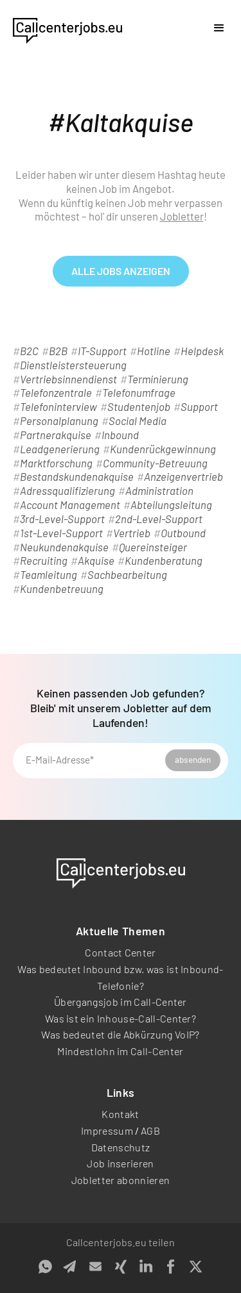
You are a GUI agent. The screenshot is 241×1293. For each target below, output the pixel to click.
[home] (67, 28)
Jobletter (182, 216)
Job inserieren (120, 1163)
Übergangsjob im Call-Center (120, 1002)
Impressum (107, 1130)
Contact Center (120, 952)
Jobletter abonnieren (120, 1180)
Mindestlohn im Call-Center (120, 1051)
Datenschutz (120, 1147)
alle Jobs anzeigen (120, 271)
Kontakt (120, 1114)
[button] (219, 28)
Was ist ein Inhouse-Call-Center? (120, 1018)
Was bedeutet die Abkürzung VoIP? (120, 1034)
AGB (150, 1130)
